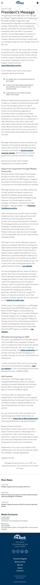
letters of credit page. (15, 300)
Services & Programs (20, 559)
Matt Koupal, (5, 524)
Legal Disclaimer (20, 578)
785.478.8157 (5, 519)
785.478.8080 (5, 525)
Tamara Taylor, (5, 517)
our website (27, 266)
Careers (20, 568)
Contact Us (20, 571)
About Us (20, 565)
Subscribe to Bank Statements (25, 418)
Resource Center (20, 562)
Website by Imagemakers (20, 581)
